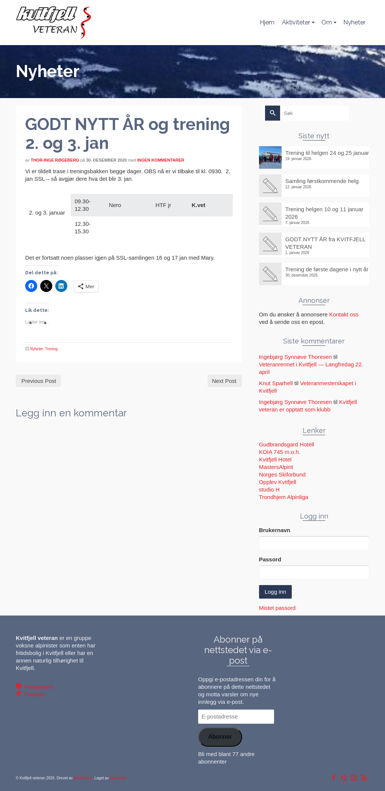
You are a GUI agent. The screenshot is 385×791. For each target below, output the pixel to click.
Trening (51, 349)
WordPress (83, 778)
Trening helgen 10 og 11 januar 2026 (324, 213)
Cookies (33, 694)
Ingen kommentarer (160, 160)
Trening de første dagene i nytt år (326, 269)
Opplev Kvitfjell (277, 482)
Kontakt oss (343, 314)
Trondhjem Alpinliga (283, 497)
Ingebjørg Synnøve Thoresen (295, 357)
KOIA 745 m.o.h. (279, 452)
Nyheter (36, 349)
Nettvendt (118, 778)
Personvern (37, 687)
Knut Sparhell (276, 383)
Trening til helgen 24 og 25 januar (327, 153)
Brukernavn (274, 530)
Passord (270, 559)
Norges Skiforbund (282, 474)
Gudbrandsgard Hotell (286, 444)
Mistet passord (277, 608)
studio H (269, 489)
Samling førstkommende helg (322, 181)
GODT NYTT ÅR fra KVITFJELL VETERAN (325, 243)
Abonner (220, 736)
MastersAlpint (276, 467)
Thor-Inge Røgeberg (55, 160)
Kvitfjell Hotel (275, 459)
